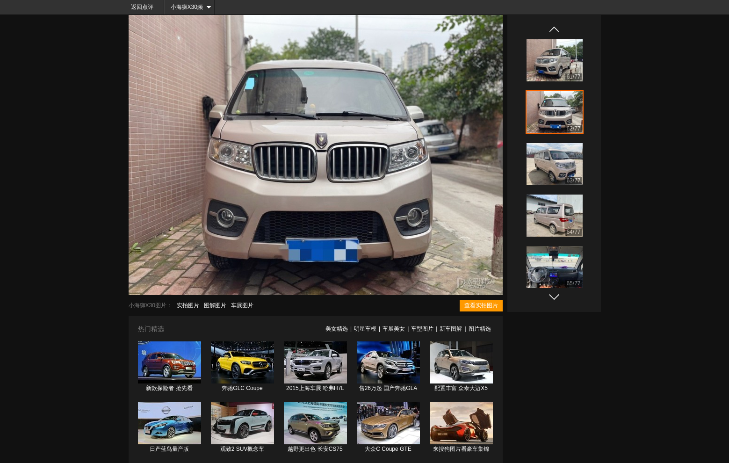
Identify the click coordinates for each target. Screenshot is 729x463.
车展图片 (242, 305)
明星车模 (365, 329)
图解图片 (215, 305)
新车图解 (451, 329)
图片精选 (480, 329)
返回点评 (142, 7)
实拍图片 (188, 305)
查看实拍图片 (481, 305)
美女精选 (336, 329)
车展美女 (394, 329)
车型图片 (422, 329)
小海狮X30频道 (184, 9)
